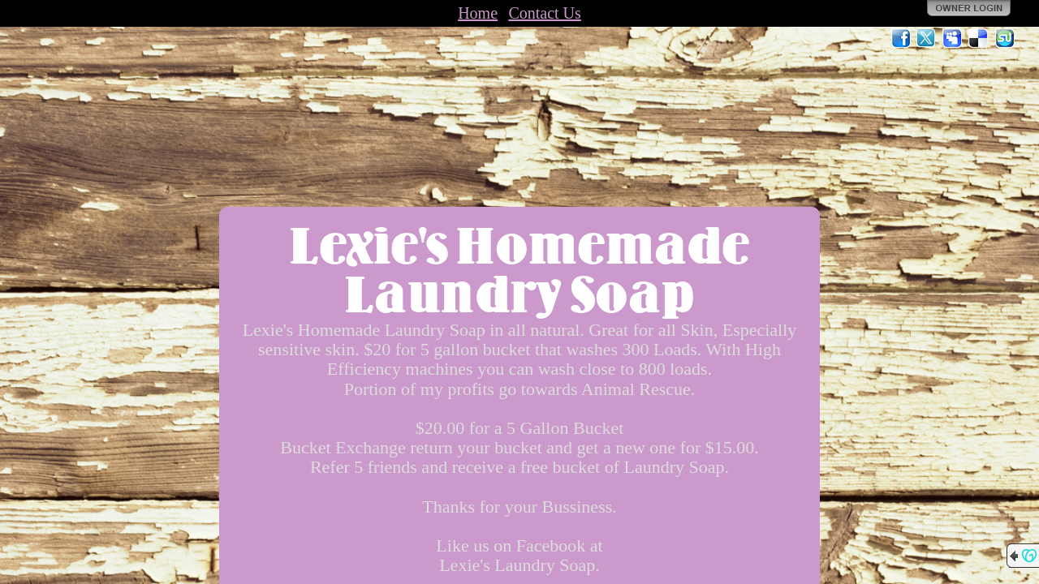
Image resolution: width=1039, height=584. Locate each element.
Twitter (927, 38)
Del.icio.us (979, 38)
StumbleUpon (1005, 38)
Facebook (901, 38)
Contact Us (544, 13)
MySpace (953, 38)
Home (478, 13)
